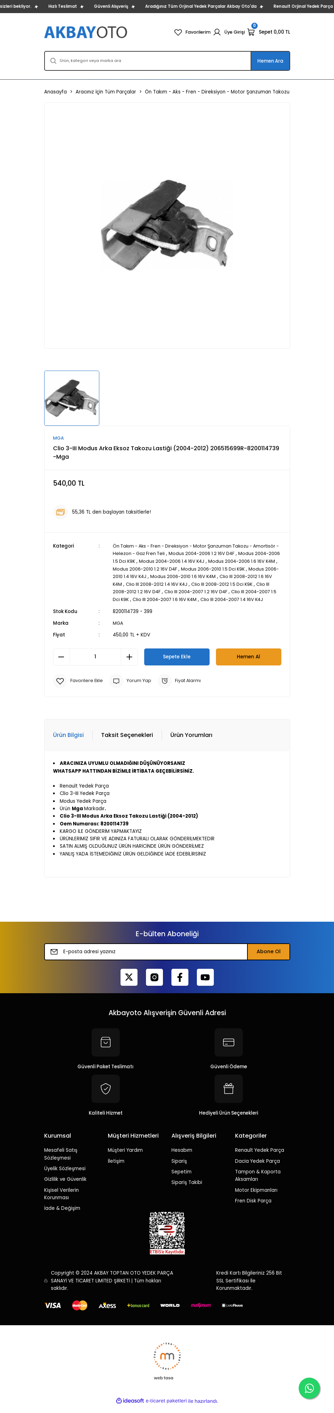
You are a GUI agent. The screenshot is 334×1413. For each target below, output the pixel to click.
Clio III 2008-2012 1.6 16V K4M (145, 583)
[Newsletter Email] (167, 958)
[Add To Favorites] (78, 688)
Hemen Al (248, 663)
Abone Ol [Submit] (269, 958)
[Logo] (86, 32)
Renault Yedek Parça (259, 1157)
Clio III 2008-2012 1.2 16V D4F (184, 591)
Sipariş (179, 1168)
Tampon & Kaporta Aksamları (258, 1182)
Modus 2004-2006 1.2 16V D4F (234, 553)
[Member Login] (228, 32)
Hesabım (181, 1157)
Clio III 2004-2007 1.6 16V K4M (229, 599)
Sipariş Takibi (186, 1189)
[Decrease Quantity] (61, 663)
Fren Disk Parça (253, 1207)
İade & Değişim (62, 1215)
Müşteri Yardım (125, 1157)
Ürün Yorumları (191, 742)
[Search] (167, 61)
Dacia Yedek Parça (257, 1168)
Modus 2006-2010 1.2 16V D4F (202, 568)
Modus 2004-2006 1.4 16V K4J (218, 561)
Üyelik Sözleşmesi (65, 1175)
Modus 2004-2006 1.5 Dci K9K (147, 561)
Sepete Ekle (177, 663)
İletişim (116, 1168)
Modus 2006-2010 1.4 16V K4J (174, 576)
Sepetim (181, 1178)
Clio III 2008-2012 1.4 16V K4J (214, 583)
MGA (118, 630)
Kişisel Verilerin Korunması (61, 1201)
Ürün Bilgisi (68, 742)
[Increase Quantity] (129, 663)
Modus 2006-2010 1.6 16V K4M (245, 576)
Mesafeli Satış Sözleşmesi (60, 1161)
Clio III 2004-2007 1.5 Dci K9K (159, 599)
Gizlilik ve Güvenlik (65, 1186)
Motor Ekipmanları (256, 1197)
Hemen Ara (270, 61)
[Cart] (268, 32)
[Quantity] (95, 663)
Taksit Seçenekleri (127, 742)
